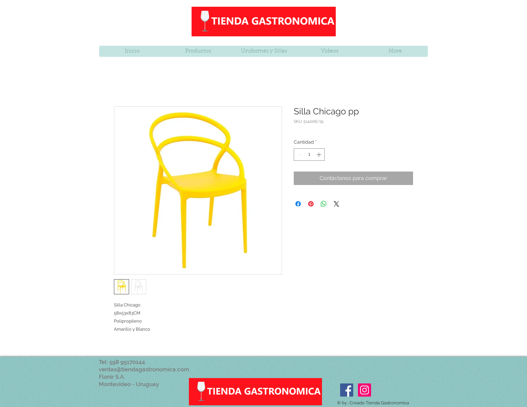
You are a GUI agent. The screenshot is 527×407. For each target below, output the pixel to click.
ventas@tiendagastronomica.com (144, 369)
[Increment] (319, 154)
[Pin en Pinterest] (311, 204)
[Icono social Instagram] (364, 390)
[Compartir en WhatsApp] (324, 204)
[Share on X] (336, 204)
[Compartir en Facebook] (298, 204)
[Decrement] (299, 154)
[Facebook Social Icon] (346, 390)
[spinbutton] (309, 154)
